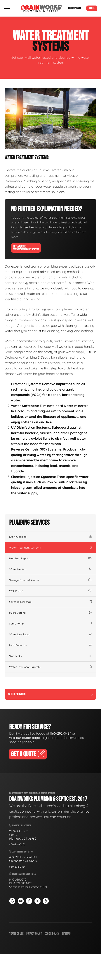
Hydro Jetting (50, 612)
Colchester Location (21, 851)
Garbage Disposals (50, 602)
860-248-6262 (17, 844)
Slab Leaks (50, 656)
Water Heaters (50, 569)
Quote (92, 8)
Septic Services (50, 694)
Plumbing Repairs (50, 558)
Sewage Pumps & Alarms (50, 580)
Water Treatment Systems (50, 547)
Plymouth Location (20, 825)
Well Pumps (50, 591)
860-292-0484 (74, 8)
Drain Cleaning (50, 536)
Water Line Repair (50, 634)
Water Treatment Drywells (50, 667)
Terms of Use (16, 934)
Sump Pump (50, 623)
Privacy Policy (34, 934)
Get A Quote (26, 248)
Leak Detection (50, 645)
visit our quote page (24, 738)
